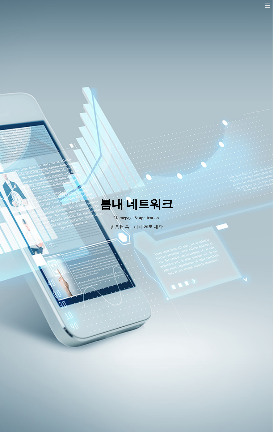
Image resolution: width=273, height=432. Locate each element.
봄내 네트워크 (136, 204)
